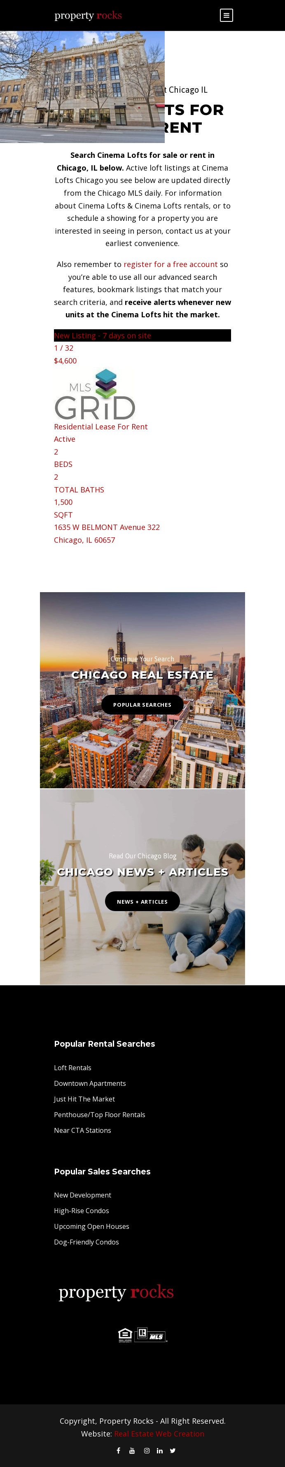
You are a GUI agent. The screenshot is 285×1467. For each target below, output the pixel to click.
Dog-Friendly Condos (86, 1242)
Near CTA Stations (82, 1130)
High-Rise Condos (81, 1210)
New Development (82, 1195)
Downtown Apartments (90, 1083)
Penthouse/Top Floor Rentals (99, 1114)
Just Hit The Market (84, 1099)
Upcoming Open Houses (91, 1226)
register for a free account (171, 264)
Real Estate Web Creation (159, 1434)
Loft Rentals (72, 1067)
